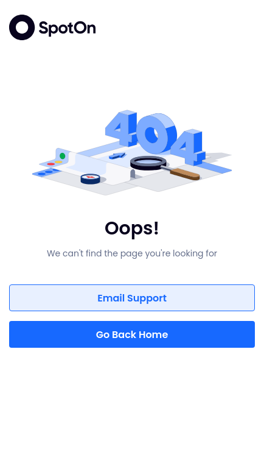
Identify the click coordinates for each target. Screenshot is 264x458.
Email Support (132, 298)
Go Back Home (132, 335)
